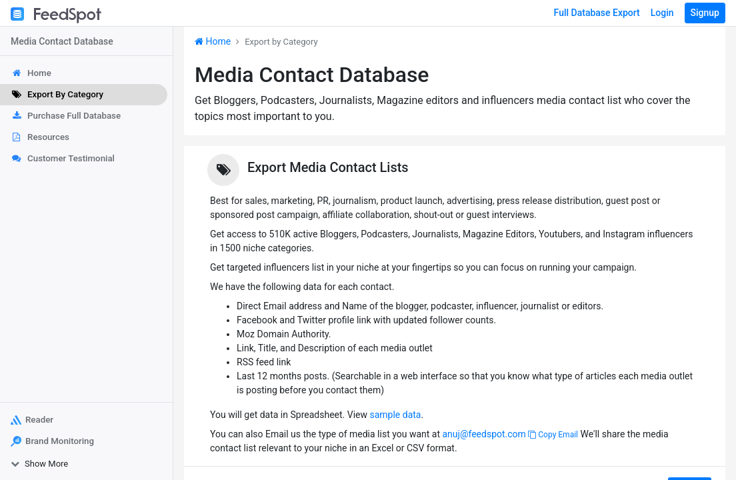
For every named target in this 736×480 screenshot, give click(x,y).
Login (662, 12)
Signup (705, 12)
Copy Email (553, 434)
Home (213, 41)
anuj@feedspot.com (483, 434)
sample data (395, 414)
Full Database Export (597, 12)
